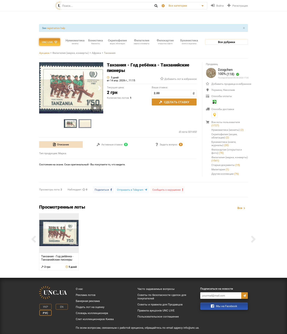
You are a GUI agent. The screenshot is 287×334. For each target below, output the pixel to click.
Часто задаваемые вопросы (156, 288)
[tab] (61, 144)
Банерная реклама (88, 301)
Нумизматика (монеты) (227, 129)
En (60, 306)
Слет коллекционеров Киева (95, 319)
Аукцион (44, 52)
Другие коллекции (225, 173)
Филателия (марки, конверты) (70, 52)
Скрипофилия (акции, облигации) (224, 136)
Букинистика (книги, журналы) (223, 143)
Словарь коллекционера (92, 313)
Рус (44, 312)
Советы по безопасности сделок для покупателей (161, 296)
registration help (56, 28)
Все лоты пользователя (225, 124)
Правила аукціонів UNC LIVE (156, 310)
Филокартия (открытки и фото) (226, 151)
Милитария (220, 169)
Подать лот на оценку (90, 307)
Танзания (109, 52)
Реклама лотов (86, 294)
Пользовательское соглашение (158, 316)
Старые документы (225, 165)
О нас (79, 288)
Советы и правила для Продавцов (160, 304)
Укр (44, 306)
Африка (96, 52)
